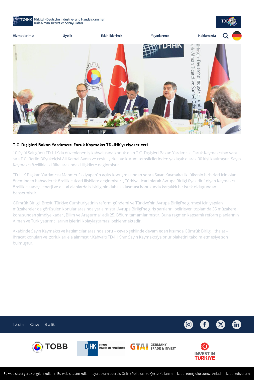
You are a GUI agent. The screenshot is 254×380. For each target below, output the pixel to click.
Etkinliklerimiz (111, 35)
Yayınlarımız (160, 35)
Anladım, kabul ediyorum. (231, 373)
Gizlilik (49, 324)
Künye (34, 324)
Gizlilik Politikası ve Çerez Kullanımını (149, 373)
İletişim (18, 324)
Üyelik (67, 35)
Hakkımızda (207, 35)
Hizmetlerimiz (23, 35)
